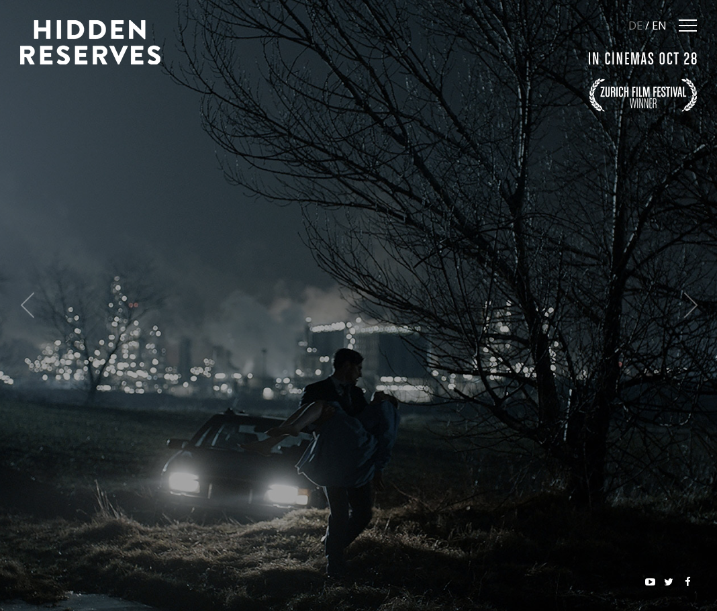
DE (635, 25)
